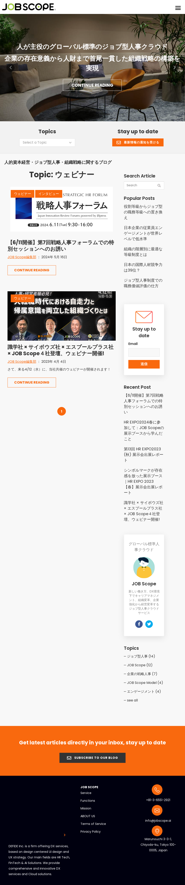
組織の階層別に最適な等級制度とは (143, 250)
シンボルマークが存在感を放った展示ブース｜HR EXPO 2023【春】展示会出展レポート (143, 480)
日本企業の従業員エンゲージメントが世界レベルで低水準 (143, 232)
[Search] (144, 184)
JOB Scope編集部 (22, 255)
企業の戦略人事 (142, 672)
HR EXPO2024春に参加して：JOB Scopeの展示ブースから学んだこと (144, 429)
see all (132, 699)
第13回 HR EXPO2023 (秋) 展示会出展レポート (143, 453)
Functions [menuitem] (87, 799)
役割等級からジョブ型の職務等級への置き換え (143, 210)
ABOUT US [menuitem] (87, 815)
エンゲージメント (144, 690)
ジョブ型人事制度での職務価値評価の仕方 (143, 281)
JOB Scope (140, 663)
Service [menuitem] (85, 791)
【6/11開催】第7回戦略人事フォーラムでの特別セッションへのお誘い (61, 244)
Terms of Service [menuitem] (93, 822)
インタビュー (48, 192)
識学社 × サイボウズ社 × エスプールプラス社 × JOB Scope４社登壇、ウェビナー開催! (61, 349)
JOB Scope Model (145, 681)
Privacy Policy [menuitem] (90, 830)
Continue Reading (92, 84)
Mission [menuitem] (85, 807)
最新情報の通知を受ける (138, 141)
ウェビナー (22, 192)
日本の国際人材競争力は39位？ (143, 266)
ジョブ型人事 (141, 655)
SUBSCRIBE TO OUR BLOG (92, 756)
